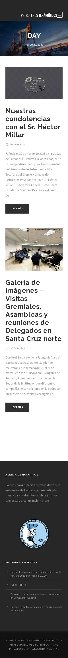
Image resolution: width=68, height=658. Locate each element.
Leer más (17, 208)
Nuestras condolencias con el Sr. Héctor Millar (32, 123)
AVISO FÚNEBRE (19, 585)
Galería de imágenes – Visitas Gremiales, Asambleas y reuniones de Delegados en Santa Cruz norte (33, 311)
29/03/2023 (18, 144)
